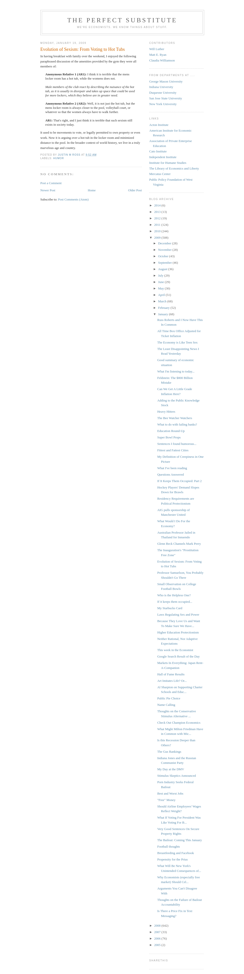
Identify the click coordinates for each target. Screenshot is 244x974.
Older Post (135, 190)
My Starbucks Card (169, 608)
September (165, 262)
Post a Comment (51, 183)
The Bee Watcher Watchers (174, 418)
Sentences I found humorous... (176, 444)
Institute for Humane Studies (167, 163)
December (165, 243)
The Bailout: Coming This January (179, 840)
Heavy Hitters (166, 411)
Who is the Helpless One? (174, 595)
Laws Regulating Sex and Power (178, 614)
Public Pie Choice (168, 698)
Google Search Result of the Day (178, 656)
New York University (163, 104)
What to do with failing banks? (177, 424)
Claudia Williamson (162, 60)
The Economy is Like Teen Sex (177, 342)
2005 (157, 945)
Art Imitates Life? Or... (172, 681)
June (161, 282)
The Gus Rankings (169, 751)
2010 (157, 231)
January (163, 314)
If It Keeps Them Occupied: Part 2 (179, 481)
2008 (157, 925)
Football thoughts (168, 846)
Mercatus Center (160, 174)
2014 (157, 205)
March (162, 301)
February (164, 308)
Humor (58, 158)
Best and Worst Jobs (170, 793)
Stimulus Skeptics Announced (176, 775)
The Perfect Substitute (122, 20)
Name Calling (166, 705)
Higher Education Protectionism (178, 632)
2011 (157, 225)
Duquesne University (162, 92)
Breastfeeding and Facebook (175, 853)
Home (92, 190)
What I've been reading (172, 468)
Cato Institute (158, 151)
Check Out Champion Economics (178, 722)
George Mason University (166, 81)
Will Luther (156, 49)
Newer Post (47, 190)
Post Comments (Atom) (73, 199)
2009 (157, 237)
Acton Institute (159, 125)
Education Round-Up (171, 431)
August (163, 269)
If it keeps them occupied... (174, 601)
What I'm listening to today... (176, 371)
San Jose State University (165, 98)
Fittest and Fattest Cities (172, 450)
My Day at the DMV (170, 769)
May (161, 288)
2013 (157, 212)
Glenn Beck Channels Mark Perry (179, 543)
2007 (157, 932)
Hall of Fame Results (170, 674)
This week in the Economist (175, 650)
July (161, 275)
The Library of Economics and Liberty (174, 168)
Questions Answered (170, 474)
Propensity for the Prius (172, 859)
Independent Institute (162, 157)
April (162, 295)
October (163, 256)
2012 (157, 218)
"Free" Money (166, 800)
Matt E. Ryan (157, 55)
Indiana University (161, 87)
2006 (157, 938)
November (165, 250)
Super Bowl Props (169, 437)
